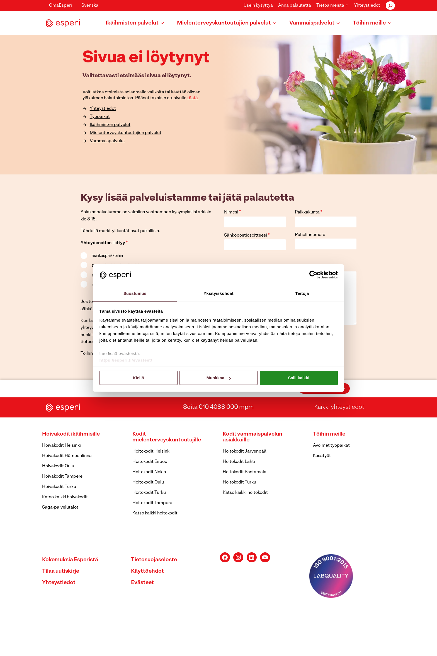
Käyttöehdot (147, 571)
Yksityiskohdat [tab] (218, 293)
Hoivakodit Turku (59, 487)
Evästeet (142, 582)
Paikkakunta (308, 212)
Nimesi (232, 212)
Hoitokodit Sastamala (244, 472)
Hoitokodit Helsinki (151, 451)
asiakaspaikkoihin (107, 256)
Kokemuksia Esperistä (70, 560)
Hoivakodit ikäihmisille (71, 434)
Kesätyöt (322, 456)
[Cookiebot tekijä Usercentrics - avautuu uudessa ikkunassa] (313, 275)
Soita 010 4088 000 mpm (218, 407)
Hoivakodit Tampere (62, 476)
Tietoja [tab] (302, 293)
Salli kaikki (298, 378)
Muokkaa (219, 378)
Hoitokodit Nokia (149, 472)
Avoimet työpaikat (331, 445)
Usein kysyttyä (258, 5)
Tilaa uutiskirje (61, 571)
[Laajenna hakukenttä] (390, 5)
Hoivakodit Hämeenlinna (67, 456)
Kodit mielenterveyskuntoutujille (167, 437)
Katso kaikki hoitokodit (155, 513)
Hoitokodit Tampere (152, 503)
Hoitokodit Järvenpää (244, 451)
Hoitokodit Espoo (149, 462)
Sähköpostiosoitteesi (247, 235)
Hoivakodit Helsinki (61, 445)
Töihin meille (329, 434)
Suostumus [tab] (135, 293)
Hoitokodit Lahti (239, 462)
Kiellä (138, 378)
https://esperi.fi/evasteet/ (125, 360)
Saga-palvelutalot (60, 507)
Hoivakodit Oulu (58, 466)
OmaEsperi (60, 5)
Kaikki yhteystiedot (339, 407)
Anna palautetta (294, 5)
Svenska (89, 5)
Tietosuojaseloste (154, 560)
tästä (191, 97)
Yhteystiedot (367, 5)
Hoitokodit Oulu (148, 482)
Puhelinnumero (310, 235)
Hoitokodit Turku (149, 492)
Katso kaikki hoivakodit (65, 497)
